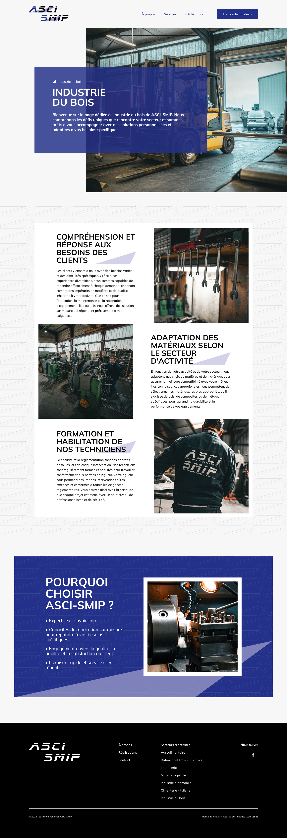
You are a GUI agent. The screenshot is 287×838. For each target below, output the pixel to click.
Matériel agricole (173, 775)
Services (170, 14)
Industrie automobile (176, 783)
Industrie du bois (173, 798)
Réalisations (194, 14)
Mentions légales (211, 816)
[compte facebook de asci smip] (253, 755)
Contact (124, 760)
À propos (148, 14)
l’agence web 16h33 (247, 816)
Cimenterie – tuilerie (175, 790)
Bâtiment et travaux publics (181, 760)
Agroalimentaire (173, 752)
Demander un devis (237, 14)
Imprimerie (169, 768)
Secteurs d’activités (175, 745)
